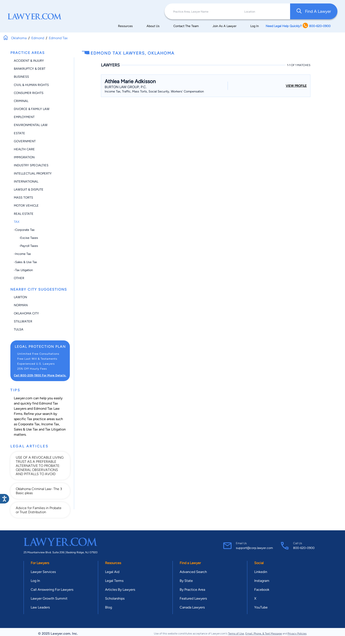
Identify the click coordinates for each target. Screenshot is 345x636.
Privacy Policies (297, 633)
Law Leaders (40, 607)
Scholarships (115, 598)
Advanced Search (193, 572)
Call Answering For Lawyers (52, 589)
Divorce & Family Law (32, 109)
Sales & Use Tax (26, 429)
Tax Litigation (55, 429)
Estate (19, 133)
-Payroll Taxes (26, 246)
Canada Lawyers (192, 607)
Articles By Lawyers (120, 589)
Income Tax (50, 424)
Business (21, 77)
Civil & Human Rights (31, 85)
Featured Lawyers (193, 598)
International (26, 181)
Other (19, 278)
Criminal (21, 101)
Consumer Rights (28, 93)
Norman (21, 305)
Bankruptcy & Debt (29, 69)
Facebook (261, 589)
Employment (24, 117)
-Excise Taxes (26, 238)
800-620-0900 (304, 548)
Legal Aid (112, 572)
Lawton (20, 297)
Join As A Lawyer (224, 26)
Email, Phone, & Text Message (263, 633)
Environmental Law (31, 125)
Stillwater (23, 321)
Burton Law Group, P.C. (126, 87)
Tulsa (18, 329)
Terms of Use (236, 633)
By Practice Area (192, 589)
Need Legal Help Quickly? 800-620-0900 (298, 26)
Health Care (24, 149)
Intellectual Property (33, 173)
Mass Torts (23, 197)
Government (25, 141)
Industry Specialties (31, 165)
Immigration (24, 157)
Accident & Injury (29, 61)
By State (186, 581)
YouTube (261, 607)
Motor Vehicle (26, 205)
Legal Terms (114, 581)
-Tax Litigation (23, 270)
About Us (153, 26)
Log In (254, 26)
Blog (108, 607)
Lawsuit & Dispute (28, 189)
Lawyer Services (43, 572)
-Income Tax (22, 254)
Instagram (261, 581)
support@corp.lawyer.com (254, 548)
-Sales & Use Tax (25, 262)
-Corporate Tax (24, 230)
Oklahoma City (26, 313)
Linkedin (260, 572)
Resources (125, 26)
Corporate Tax (29, 424)
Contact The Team (186, 26)
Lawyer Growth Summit (49, 598)
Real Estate (24, 214)
